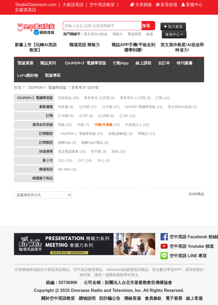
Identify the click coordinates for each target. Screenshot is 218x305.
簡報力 (117, 34)
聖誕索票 (134, 34)
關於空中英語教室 (58, 298)
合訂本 (164, 63)
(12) (163, 98)
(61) (65, 125)
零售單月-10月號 (84, 87)
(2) (67, 169)
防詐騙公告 (109, 298)
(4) (99, 151)
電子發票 (173, 298)
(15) (128, 116)
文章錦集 (141, 4)
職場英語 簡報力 (84, 45)
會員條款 (153, 298)
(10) (72, 151)
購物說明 (87, 298)
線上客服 (194, 298)
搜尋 (146, 25)
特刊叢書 (185, 63)
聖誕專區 (53, 75)
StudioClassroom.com (35, 4)
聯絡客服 (132, 298)
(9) (100, 98)
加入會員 (173, 26)
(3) (121, 134)
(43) (137, 125)
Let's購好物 (27, 75)
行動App (120, 63)
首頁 (17, 87)
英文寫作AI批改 (95, 34)
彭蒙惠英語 (25, 10)
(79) (108, 125)
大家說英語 (73, 4)
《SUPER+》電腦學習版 (84, 63)
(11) (144, 107)
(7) (183, 107)
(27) (88, 107)
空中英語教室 (102, 4)
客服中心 (192, 4)
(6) (66, 107)
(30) (69, 98)
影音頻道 (167, 4)
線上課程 (143, 63)
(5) (66, 116)
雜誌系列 (48, 63)
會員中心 (174, 34)
